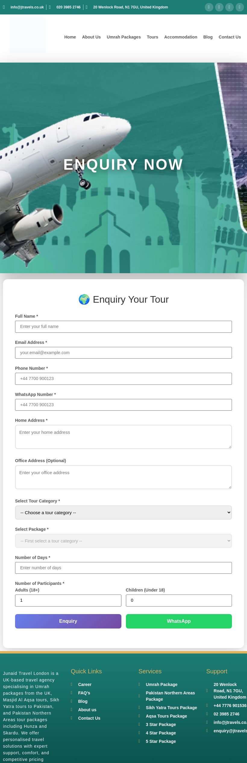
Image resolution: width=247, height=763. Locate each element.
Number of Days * (32, 559)
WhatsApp (179, 623)
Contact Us (230, 37)
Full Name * (26, 316)
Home (70, 37)
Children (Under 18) (145, 592)
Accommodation (180, 37)
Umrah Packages (124, 37)
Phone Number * (31, 369)
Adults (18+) (27, 592)
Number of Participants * (39, 585)
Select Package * (31, 530)
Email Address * (31, 343)
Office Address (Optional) (40, 462)
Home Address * (31, 421)
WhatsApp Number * (35, 395)
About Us (91, 37)
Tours (152, 37)
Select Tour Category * (37, 502)
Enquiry (68, 623)
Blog (208, 37)
